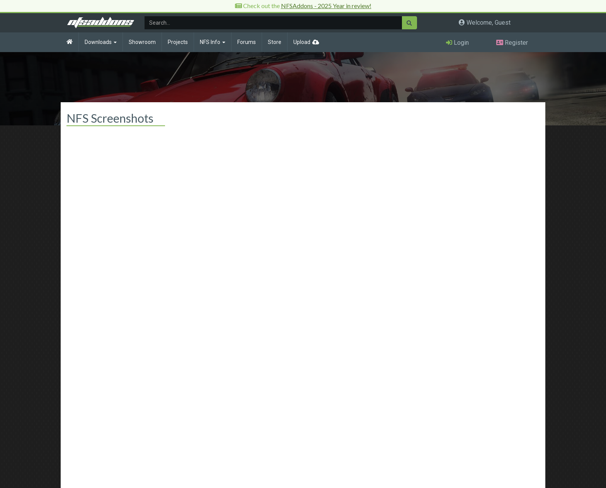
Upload (301, 42)
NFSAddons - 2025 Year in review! (326, 5)
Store (274, 42)
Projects (178, 42)
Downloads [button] (101, 42)
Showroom (142, 42)
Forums (246, 42)
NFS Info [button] (212, 42)
